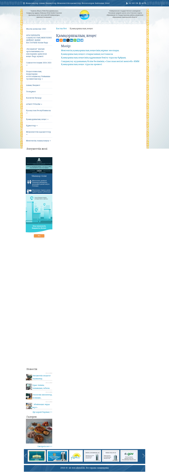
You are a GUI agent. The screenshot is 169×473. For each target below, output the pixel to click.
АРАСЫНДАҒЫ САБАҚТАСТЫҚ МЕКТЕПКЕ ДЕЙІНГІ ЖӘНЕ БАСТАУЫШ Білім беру (39, 39)
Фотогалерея (88, 3)
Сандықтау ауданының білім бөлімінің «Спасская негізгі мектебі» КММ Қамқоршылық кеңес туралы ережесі (100, 63)
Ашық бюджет (33, 85)
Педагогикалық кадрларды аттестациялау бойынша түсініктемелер (38, 75)
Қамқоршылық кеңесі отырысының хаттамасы (87, 54)
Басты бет (61, 28)
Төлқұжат (31, 91)
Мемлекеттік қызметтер (69, 3)
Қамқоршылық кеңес (37, 119)
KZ (130, 3)
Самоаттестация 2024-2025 (38, 63)
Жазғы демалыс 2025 (36, 28)
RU (133, 3)
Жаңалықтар (32, 3)
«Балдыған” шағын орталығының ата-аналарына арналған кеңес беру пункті (36, 52)
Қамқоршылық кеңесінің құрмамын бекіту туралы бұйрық (93, 57)
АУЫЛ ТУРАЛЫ (34, 104)
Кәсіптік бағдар (33, 97)
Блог (107, 3)
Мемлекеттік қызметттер (38, 133)
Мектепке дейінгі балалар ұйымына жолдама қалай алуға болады (38, 183)
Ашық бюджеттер (47, 3)
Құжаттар (32, 125)
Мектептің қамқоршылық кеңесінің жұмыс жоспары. (90, 50)
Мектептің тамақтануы (38, 140)
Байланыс (99, 3)
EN (137, 3)
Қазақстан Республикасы (38, 111)
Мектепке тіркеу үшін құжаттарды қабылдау (39, 191)
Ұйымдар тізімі (39, 176)
